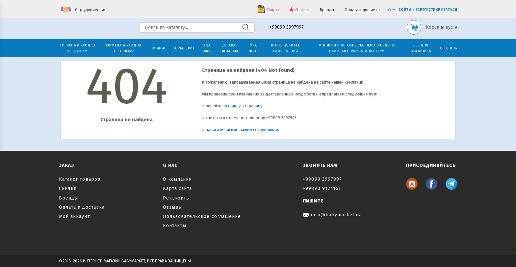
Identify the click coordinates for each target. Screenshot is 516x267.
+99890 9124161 (322, 188)
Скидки (273, 10)
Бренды (327, 10)
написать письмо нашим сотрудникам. (242, 129)
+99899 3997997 (287, 27)
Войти (399, 10)
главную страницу (245, 105)
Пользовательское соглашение (202, 216)
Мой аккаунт (74, 216)
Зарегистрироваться (436, 10)
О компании (177, 179)
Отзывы (302, 10)
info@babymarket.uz (332, 215)
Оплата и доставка (362, 10)
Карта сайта (177, 188)
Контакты (174, 225)
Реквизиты (176, 198)
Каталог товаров (79, 179)
